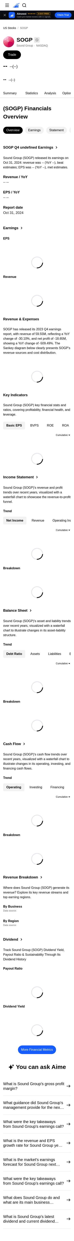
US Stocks (9, 28)
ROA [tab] (65, 425)
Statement (56, 130)
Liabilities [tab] (54, 654)
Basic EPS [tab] (14, 425)
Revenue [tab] (38, 520)
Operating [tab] (13, 787)
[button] (37, 15)
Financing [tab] (57, 787)
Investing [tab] (36, 787)
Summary (10, 93)
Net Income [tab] (14, 520)
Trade (12, 54)
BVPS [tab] (34, 425)
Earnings (34, 130)
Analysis (50, 93)
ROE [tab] (50, 425)
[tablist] (37, 94)
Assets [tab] (35, 654)
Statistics (31, 93)
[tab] (10, 94)
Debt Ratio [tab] (14, 654)
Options (67, 93)
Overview (13, 130)
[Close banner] (5, 15)
